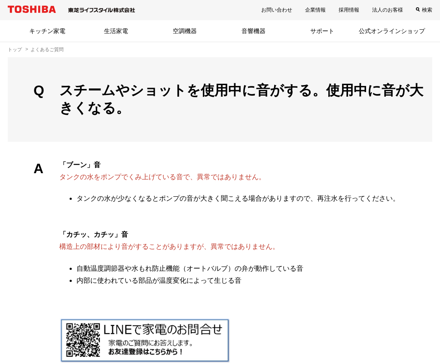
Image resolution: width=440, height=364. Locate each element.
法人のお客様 (387, 10)
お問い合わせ (276, 10)
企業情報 (315, 10)
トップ (15, 49)
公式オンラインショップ (392, 31)
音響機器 (253, 31)
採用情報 (349, 10)
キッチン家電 (47, 31)
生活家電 (116, 31)
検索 (427, 10)
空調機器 (185, 31)
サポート (322, 31)
